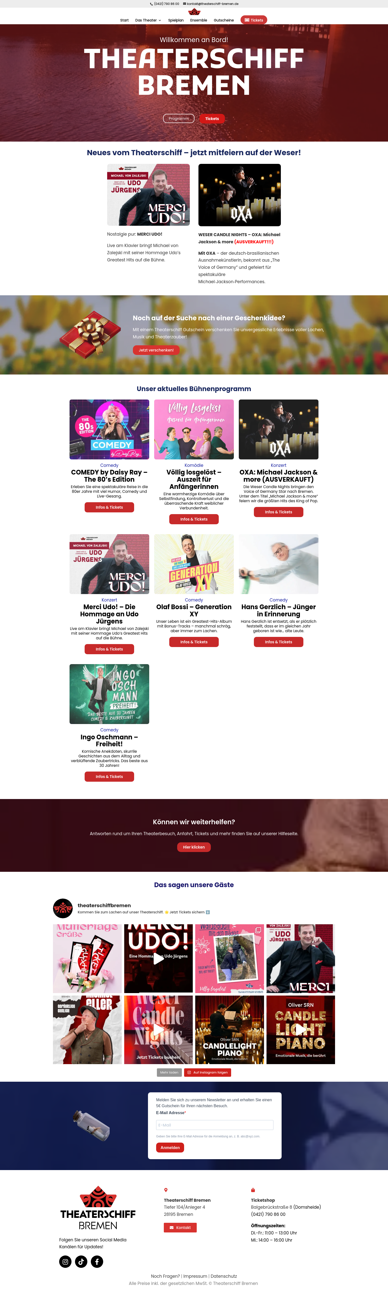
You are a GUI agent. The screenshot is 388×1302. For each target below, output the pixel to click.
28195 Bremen (178, 1214)
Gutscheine (224, 21)
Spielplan (176, 21)
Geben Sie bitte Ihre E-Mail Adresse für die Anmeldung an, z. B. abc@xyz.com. (208, 1136)
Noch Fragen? (165, 1276)
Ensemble (198, 21)
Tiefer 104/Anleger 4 (184, 1207)
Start (124, 21)
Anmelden (170, 1148)
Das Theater (146, 21)
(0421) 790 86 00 (166, 4)
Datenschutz (224, 1276)
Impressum (195, 1276)
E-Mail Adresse (170, 1113)
